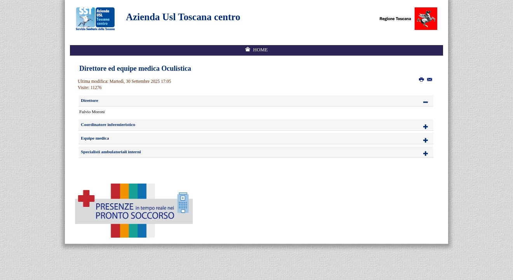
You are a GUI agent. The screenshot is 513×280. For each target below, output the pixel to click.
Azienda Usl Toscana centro (183, 17)
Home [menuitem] (260, 49)
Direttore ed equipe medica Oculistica (135, 68)
